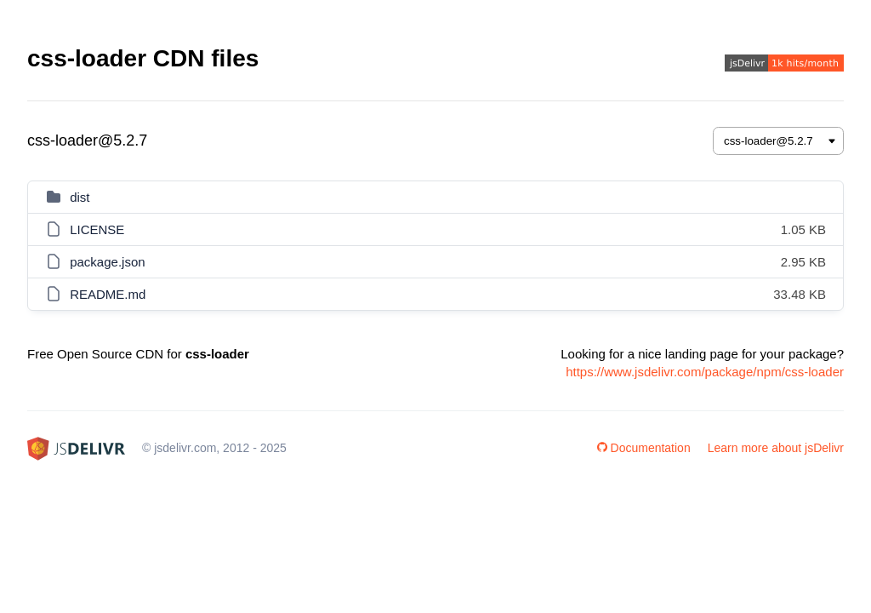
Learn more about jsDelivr (776, 448)
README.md (107, 294)
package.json (107, 262)
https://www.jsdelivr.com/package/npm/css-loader (705, 371)
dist (79, 197)
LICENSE (97, 229)
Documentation (644, 448)
